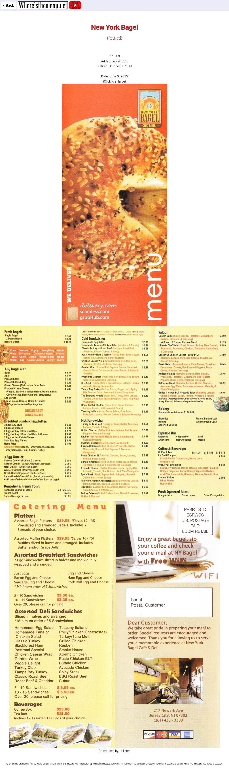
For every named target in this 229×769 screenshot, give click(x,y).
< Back (8, 5)
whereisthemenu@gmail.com (196, 764)
